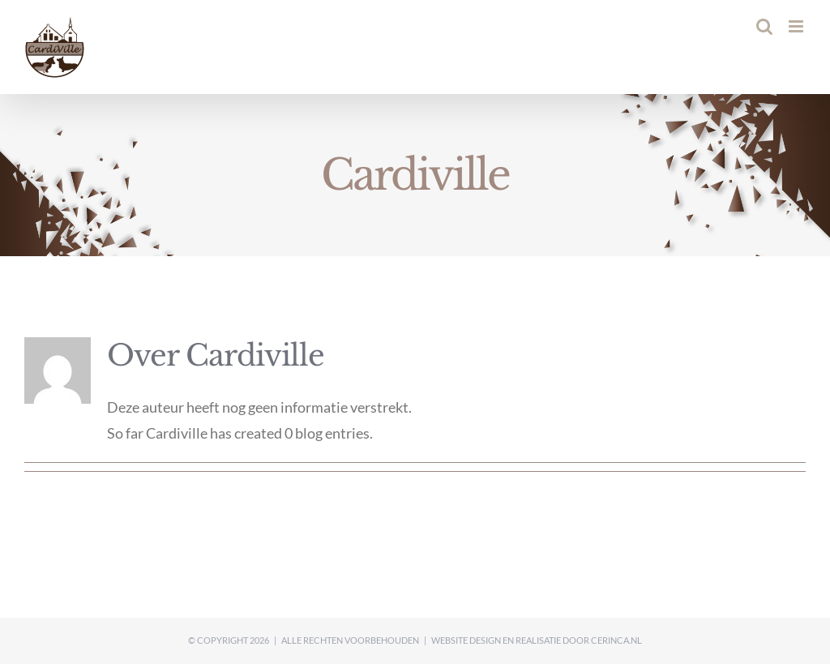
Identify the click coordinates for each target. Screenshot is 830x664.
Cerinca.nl (616, 640)
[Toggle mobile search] (764, 26)
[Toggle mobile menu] (797, 26)
